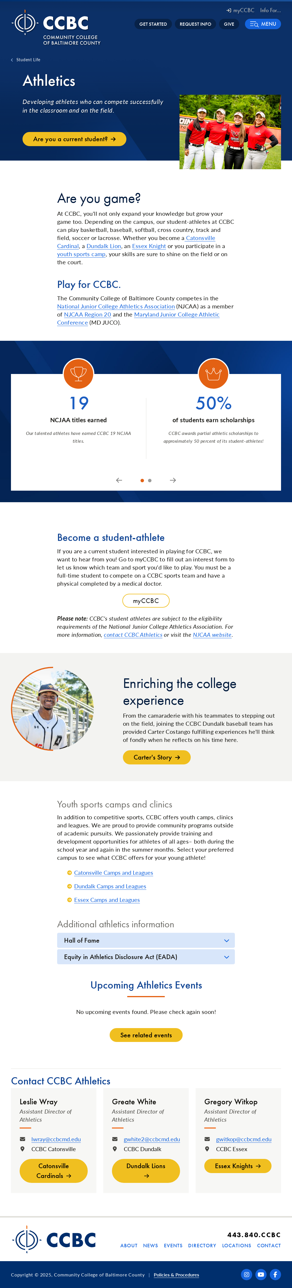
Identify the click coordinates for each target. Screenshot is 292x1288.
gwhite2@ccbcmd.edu (152, 1139)
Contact (269, 1245)
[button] (263, 24)
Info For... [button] (270, 10)
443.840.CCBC (254, 1234)
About (129, 1245)
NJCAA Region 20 (87, 314)
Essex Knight (149, 246)
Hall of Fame (82, 940)
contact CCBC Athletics (133, 634)
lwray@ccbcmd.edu (56, 1139)
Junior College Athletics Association (127, 306)
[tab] (142, 480)
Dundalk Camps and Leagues (110, 886)
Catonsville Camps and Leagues (113, 872)
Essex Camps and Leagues (107, 900)
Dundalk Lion (104, 246)
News (150, 1245)
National (68, 306)
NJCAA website (212, 634)
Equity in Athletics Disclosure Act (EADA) (120, 956)
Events (173, 1245)
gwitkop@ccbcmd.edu (244, 1139)
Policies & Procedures (176, 1274)
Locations (236, 1245)
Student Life (28, 59)
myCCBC (240, 10)
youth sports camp (81, 254)
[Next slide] (173, 480)
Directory (202, 1245)
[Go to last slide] (119, 480)
